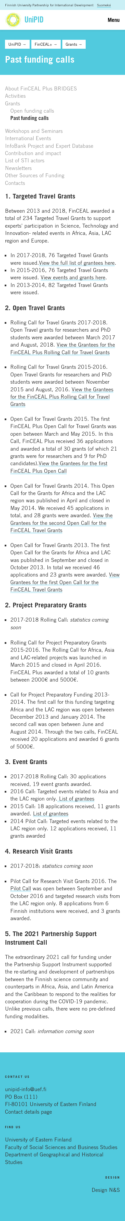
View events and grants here (73, 277)
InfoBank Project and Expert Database (49, 145)
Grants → (74, 44)
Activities (15, 95)
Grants (12, 103)
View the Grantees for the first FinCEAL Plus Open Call (58, 467)
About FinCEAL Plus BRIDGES (41, 88)
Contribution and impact (33, 153)
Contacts (15, 183)
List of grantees (75, 798)
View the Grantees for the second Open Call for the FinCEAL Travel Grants (61, 522)
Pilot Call (20, 888)
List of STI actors (24, 160)
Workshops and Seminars (34, 131)
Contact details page (28, 1111)
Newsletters (18, 168)
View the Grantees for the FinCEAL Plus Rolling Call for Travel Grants (61, 397)
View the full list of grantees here (77, 262)
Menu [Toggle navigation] (114, 20)
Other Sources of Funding (34, 175)
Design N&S (106, 1190)
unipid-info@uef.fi (25, 1089)
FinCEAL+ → (46, 44)
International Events (28, 138)
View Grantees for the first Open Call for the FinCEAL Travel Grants (65, 582)
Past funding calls (29, 118)
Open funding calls (32, 110)
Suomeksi (104, 5)
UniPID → (17, 44)
